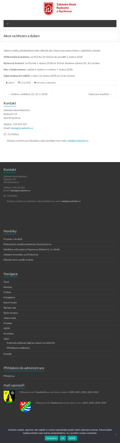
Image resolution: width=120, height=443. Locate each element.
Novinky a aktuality (46, 82)
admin (11, 82)
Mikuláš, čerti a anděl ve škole (18, 259)
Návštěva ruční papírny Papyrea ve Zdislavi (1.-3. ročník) (32, 249)
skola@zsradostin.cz (22, 127)
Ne (62, 438)
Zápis (6, 338)
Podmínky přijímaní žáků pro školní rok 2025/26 (31, 342)
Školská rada (10, 307)
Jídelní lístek (10, 318)
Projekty (8, 323)
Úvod (6, 281)
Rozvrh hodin (10, 302)
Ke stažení (9, 333)
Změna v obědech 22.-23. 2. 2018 (27, 94)
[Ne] (116, 434)
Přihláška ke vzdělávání (18, 347)
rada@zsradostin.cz (77, 140)
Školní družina (11, 312)
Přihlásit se (9, 376)
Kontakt (8, 353)
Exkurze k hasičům (100, 94)
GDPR (7, 328)
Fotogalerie (9, 297)
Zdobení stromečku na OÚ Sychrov (21, 254)
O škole (7, 292)
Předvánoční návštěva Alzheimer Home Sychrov (27, 244)
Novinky (8, 287)
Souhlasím (51, 438)
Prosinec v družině (13, 239)
